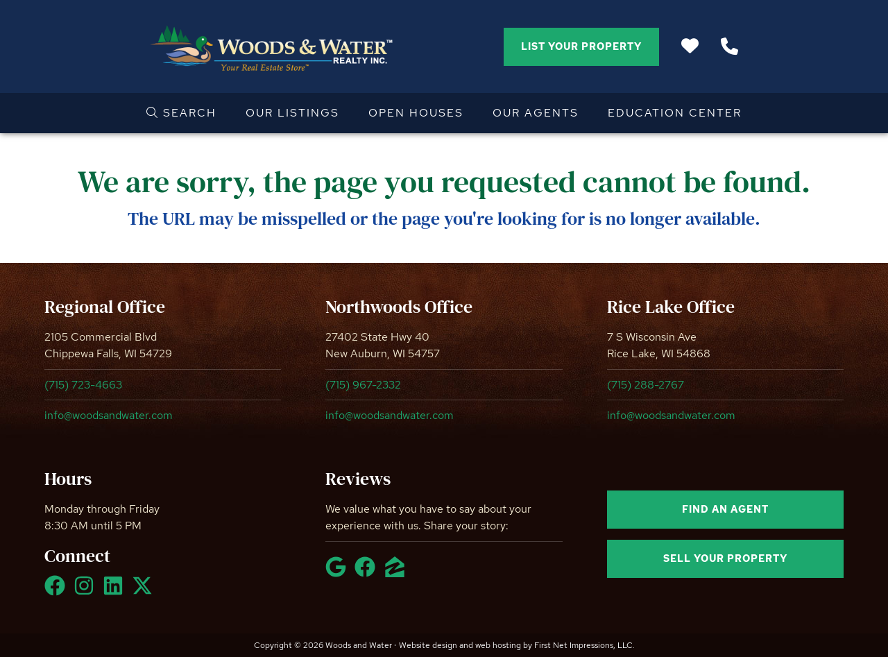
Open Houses (415, 112)
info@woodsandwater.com (108, 415)
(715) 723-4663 (83, 384)
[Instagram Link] (87, 591)
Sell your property (725, 558)
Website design (428, 645)
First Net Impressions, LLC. (584, 645)
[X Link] (145, 591)
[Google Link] (338, 573)
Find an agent (725, 509)
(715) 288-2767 (645, 384)
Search (181, 112)
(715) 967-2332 (363, 384)
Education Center (675, 112)
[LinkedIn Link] (116, 591)
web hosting (498, 645)
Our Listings (292, 112)
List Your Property (581, 46)
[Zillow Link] (397, 573)
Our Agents (536, 112)
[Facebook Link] (57, 591)
